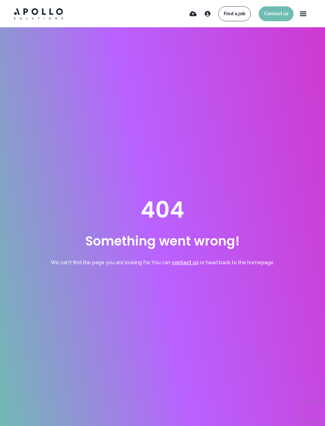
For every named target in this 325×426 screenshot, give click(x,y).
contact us (185, 262)
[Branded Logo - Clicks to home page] (38, 13)
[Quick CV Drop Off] (193, 13)
